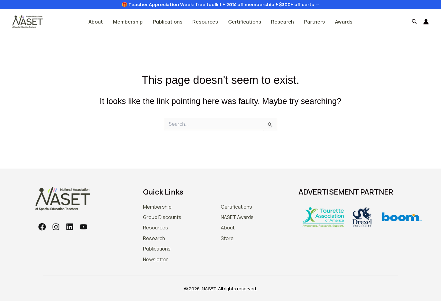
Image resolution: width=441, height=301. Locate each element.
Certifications (244, 21)
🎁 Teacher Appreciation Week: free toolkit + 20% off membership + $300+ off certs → (221, 4)
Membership (128, 21)
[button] (414, 22)
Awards (343, 21)
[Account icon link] (426, 21)
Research (282, 21)
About (96, 21)
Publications (168, 21)
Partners (314, 21)
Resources (205, 21)
